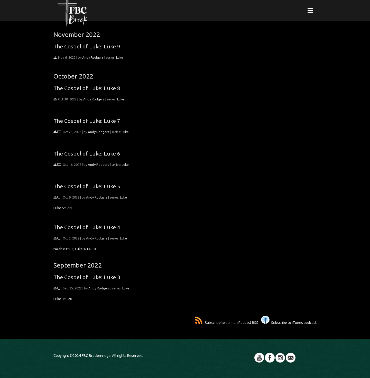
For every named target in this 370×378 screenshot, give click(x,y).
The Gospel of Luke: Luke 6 (86, 153)
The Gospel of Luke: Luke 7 (86, 121)
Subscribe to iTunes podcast (289, 323)
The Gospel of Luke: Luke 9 (86, 46)
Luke (119, 57)
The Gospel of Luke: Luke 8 (86, 88)
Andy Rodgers (93, 57)
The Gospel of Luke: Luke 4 (86, 227)
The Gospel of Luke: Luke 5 (86, 186)
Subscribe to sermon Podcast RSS (226, 323)
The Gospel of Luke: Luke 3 (86, 277)
